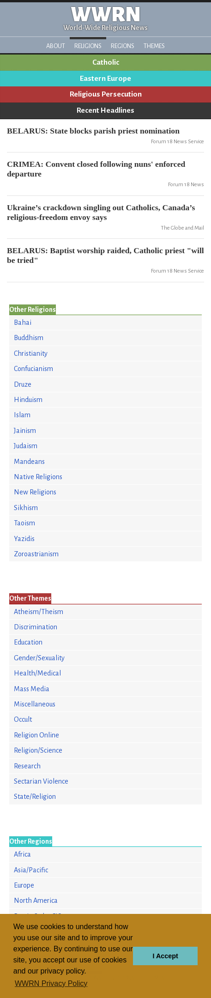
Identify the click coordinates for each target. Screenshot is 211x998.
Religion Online (36, 735)
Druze (22, 384)
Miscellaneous (34, 704)
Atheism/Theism (38, 611)
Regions (122, 46)
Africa (22, 854)
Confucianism (33, 368)
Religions (88, 46)
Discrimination (35, 627)
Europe (24, 885)
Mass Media (31, 689)
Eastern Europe (105, 78)
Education (28, 642)
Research (27, 766)
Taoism (24, 523)
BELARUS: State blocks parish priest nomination (93, 130)
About (55, 46)
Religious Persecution (106, 94)
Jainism (25, 430)
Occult (23, 719)
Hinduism (28, 399)
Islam (22, 415)
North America (36, 900)
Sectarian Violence (41, 781)
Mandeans (29, 461)
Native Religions (38, 477)
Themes (154, 46)
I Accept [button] (165, 956)
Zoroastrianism (36, 554)
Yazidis (24, 538)
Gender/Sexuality (39, 658)
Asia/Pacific (31, 870)
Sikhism (26, 507)
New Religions (35, 492)
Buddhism (28, 337)
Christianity (31, 353)
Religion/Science (38, 750)
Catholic (105, 62)
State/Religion (35, 796)
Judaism (25, 446)
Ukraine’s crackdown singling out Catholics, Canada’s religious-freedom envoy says (101, 212)
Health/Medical (37, 673)
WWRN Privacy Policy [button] (51, 983)
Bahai (22, 322)
